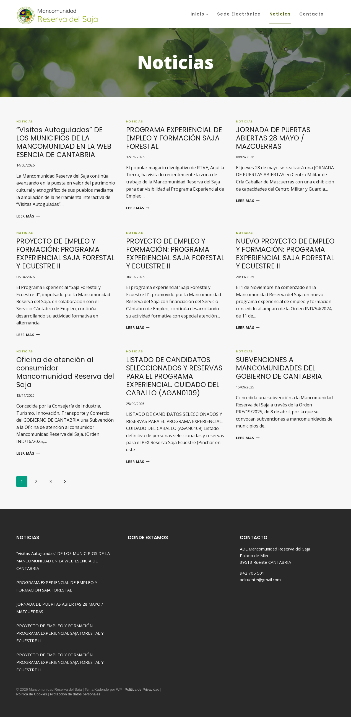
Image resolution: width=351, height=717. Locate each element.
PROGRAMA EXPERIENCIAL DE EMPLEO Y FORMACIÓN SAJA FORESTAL (174, 138)
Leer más (28, 216)
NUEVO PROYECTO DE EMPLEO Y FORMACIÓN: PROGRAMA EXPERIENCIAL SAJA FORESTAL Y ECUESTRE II (285, 253)
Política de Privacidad (142, 689)
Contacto (311, 14)
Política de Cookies (31, 694)
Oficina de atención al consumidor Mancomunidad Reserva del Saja (65, 372)
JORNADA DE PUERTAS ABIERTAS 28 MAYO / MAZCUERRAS (273, 138)
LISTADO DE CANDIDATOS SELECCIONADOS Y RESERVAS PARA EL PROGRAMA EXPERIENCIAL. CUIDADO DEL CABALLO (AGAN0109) (174, 376)
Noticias (280, 14)
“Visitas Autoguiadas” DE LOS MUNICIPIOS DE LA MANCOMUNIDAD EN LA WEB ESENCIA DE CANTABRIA (63, 142)
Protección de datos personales (75, 694)
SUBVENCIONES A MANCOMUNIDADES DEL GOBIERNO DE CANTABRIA (279, 368)
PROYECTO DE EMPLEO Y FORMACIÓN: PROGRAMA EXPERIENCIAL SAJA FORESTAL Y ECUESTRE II (65, 253)
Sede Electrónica (239, 14)
